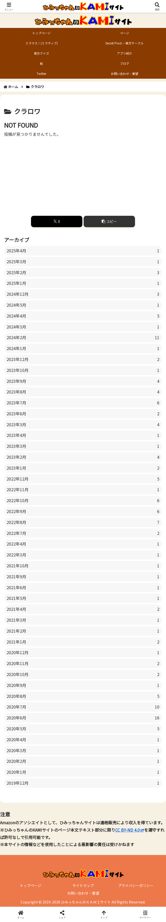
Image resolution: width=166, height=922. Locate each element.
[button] (109, 221)
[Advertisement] (83, 173)
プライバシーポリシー (136, 885)
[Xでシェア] (56, 221)
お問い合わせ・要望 (83, 893)
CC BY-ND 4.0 (129, 830)
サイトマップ (83, 885)
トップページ (30, 885)
